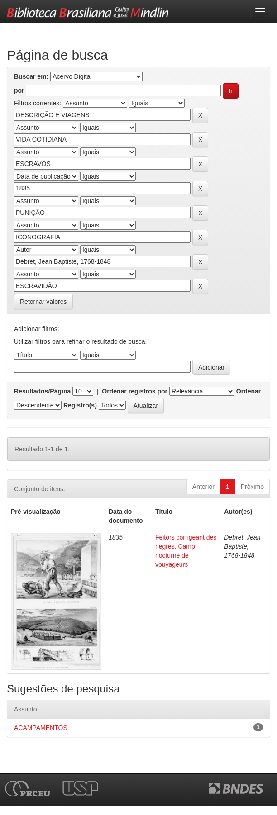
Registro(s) (80, 405)
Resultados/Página (42, 391)
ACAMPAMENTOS (40, 727)
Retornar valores (43, 301)
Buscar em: (31, 76)
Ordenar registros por (134, 391)
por (19, 90)
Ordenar (248, 391)
